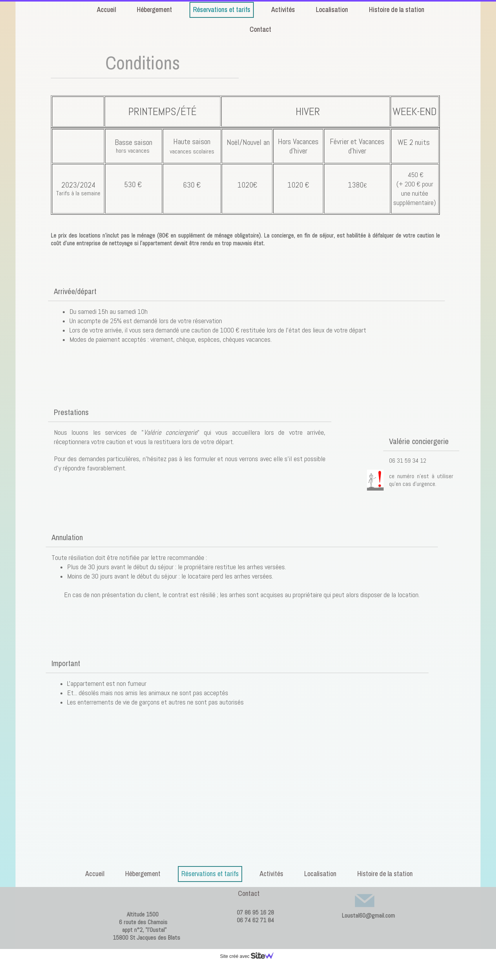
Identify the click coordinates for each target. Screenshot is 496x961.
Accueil (94, 873)
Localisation (320, 873)
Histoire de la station (385, 873)
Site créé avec (250, 956)
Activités (271, 873)
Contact (249, 893)
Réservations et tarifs (210, 873)
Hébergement (142, 873)
